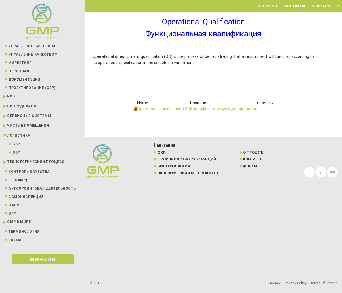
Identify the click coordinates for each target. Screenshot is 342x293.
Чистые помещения (28, 126)
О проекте (268, 6)
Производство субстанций (187, 159)
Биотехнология (174, 166)
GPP (12, 213)
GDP (16, 152)
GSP (16, 144)
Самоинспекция (26, 197)
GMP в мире (19, 222)
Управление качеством (33, 54)
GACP (13, 205)
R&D (11, 96)
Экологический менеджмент (188, 173)
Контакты (295, 6)
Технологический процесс (36, 162)
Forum (15, 240)
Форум (321, 6)
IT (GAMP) (17, 180)
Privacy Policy (296, 283)
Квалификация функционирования (223, 109)
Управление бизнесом (31, 46)
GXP (161, 152)
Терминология (23, 232)
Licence (274, 283)
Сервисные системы (29, 116)
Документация (24, 79)
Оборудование (23, 106)
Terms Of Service (324, 283)
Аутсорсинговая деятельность (42, 188)
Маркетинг (20, 63)
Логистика (18, 135)
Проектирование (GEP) (31, 88)
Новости (42, 259)
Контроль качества (29, 172)
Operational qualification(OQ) (163, 109)
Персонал (18, 71)
